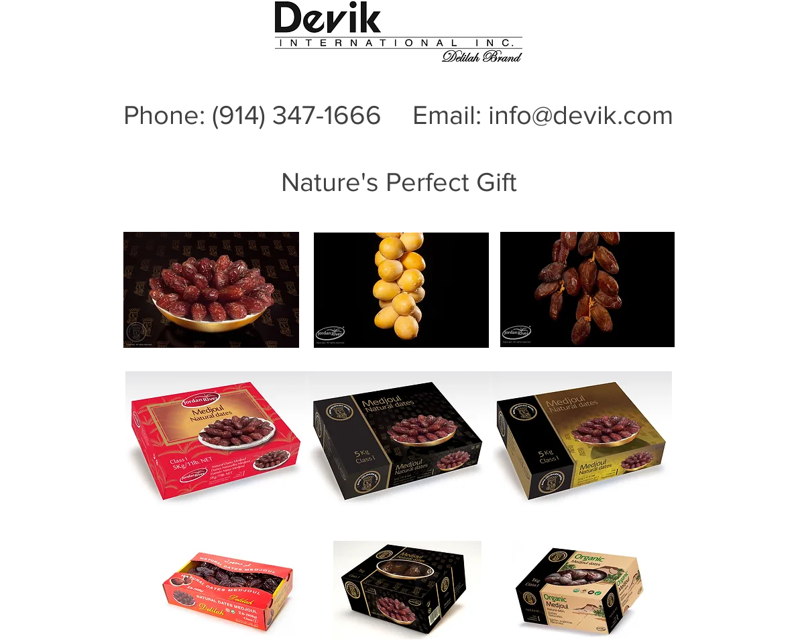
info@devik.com (580, 114)
